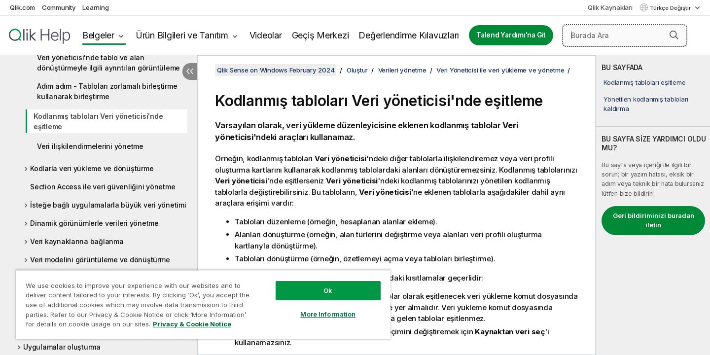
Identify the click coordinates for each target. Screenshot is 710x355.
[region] (203, 304)
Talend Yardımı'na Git (511, 35)
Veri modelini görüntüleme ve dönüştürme (100, 259)
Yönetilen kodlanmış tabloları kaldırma (646, 103)
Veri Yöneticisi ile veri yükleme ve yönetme (500, 70)
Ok (327, 290)
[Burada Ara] (624, 35)
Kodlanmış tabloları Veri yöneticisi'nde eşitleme (98, 121)
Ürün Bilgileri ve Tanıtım (182, 35)
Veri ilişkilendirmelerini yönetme (90, 146)
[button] (674, 35)
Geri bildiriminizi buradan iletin (653, 220)
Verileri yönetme (402, 70)
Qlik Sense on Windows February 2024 (275, 70)
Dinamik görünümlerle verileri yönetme (94, 223)
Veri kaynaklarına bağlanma (77, 241)
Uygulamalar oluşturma (62, 347)
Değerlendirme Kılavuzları (408, 35)
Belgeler (98, 35)
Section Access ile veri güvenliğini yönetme (102, 186)
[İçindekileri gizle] (189, 71)
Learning (95, 7)
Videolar (265, 35)
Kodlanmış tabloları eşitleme (644, 82)
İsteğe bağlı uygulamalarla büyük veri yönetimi (108, 205)
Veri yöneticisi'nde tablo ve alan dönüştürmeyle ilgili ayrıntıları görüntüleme (108, 62)
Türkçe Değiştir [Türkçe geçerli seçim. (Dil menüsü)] (671, 7)
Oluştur (357, 70)
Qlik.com (22, 7)
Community (59, 7)
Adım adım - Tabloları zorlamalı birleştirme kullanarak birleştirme (107, 91)
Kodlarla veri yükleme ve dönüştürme (91, 168)
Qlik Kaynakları (610, 7)
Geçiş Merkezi (320, 35)
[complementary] (653, 205)
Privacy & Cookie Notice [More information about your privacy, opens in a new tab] (192, 324)
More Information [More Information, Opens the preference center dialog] (327, 314)
